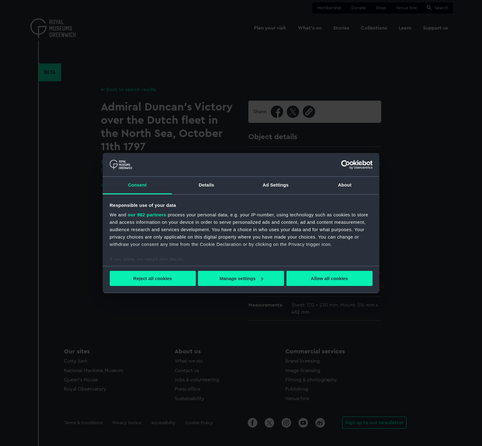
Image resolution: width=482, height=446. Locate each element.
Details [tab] (206, 184)
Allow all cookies (329, 278)
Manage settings (241, 278)
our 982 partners (147, 214)
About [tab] (345, 184)
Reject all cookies (152, 278)
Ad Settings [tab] (275, 184)
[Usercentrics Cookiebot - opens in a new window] (346, 164)
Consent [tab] (137, 184)
